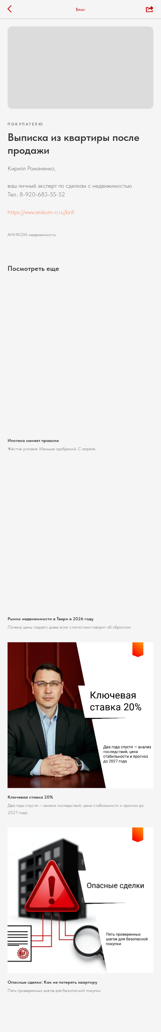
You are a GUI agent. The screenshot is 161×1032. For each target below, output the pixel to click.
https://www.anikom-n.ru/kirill (41, 212)
